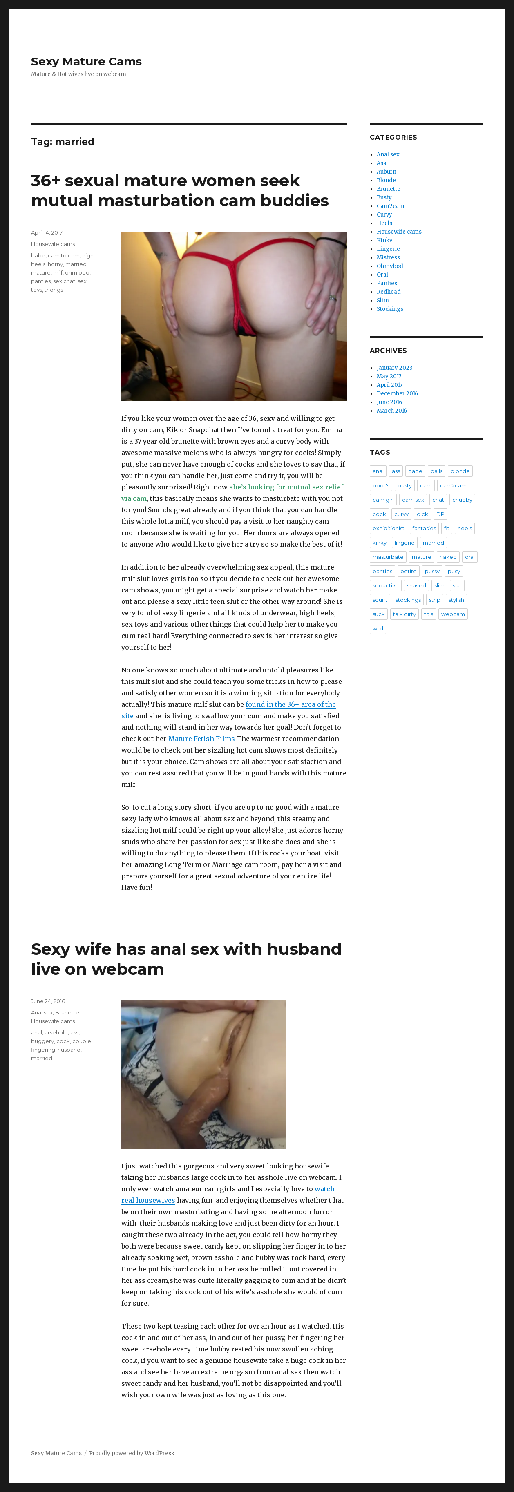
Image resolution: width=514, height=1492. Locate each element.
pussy (432, 571)
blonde (460, 471)
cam (426, 485)
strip (434, 599)
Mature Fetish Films (201, 739)
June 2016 (389, 402)
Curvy (384, 214)
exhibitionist (388, 528)
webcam (453, 614)
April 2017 (389, 385)
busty (405, 485)
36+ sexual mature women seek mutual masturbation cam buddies (180, 190)
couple (81, 1041)
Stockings (390, 309)
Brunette (67, 1012)
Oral (382, 274)
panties (41, 281)
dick (422, 514)
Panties (387, 283)
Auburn (386, 171)
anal (36, 1032)
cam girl (383, 499)
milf (58, 272)
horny (55, 264)
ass (74, 1032)
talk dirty (404, 614)
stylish (456, 599)
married (76, 264)
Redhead (389, 291)
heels (465, 528)
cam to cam (64, 255)
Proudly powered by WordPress (131, 1453)
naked (448, 557)
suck (379, 614)
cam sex (413, 499)
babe (38, 255)
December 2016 (397, 393)
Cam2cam (390, 206)
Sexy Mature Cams (86, 61)
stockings (408, 599)
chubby (462, 499)
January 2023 (395, 367)
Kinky (385, 240)
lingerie (405, 542)
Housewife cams (53, 244)
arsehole (56, 1032)
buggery (42, 1041)
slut (457, 585)
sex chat (64, 281)
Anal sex (42, 1012)
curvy (401, 514)
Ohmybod (390, 266)
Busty (384, 197)
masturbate (388, 557)
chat (438, 499)
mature (41, 272)
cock (63, 1041)
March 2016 (392, 410)
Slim (383, 300)
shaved (416, 585)
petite (408, 571)
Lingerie (388, 249)
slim (439, 585)
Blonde (386, 180)
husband (69, 1049)
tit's (428, 614)
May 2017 (389, 376)
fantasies (424, 528)
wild (378, 628)
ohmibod (77, 272)
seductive (386, 585)
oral (470, 557)
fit (446, 528)
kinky (380, 542)
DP (440, 514)
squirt (380, 599)
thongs (54, 289)
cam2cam (453, 485)
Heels (384, 223)
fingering (43, 1049)
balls (436, 471)
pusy (454, 571)
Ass (381, 163)
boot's (381, 485)
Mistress (388, 257)
